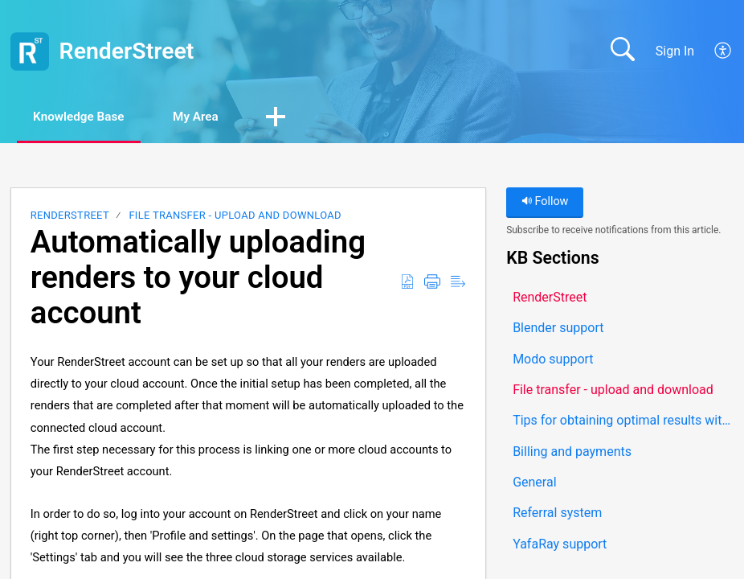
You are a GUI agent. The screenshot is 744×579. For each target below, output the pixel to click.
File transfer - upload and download (235, 217)
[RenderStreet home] (29, 51)
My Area (214, 117)
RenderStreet (70, 217)
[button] (723, 51)
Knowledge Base (86, 117)
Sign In (675, 51)
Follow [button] (545, 203)
